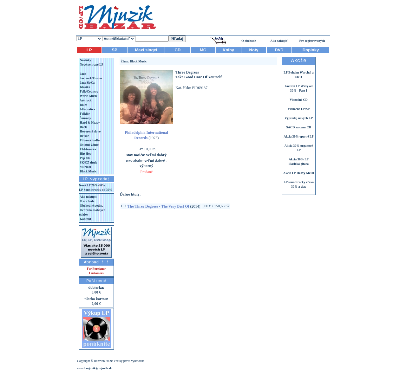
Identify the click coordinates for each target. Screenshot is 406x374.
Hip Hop (85, 153)
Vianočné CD (299, 99)
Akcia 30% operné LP (299, 136)
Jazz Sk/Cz (87, 82)
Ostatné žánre (89, 144)
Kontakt (85, 219)
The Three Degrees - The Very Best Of (158, 206)
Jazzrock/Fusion (90, 78)
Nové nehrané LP (91, 64)
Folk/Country (88, 91)
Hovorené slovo (90, 131)
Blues (83, 104)
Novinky (85, 60)
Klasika (84, 87)
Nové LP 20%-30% (92, 185)
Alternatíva (87, 109)
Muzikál (85, 167)
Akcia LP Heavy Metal (298, 173)
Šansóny (85, 118)
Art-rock (85, 100)
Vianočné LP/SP (299, 109)
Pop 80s (84, 158)
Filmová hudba (89, 140)
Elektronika (87, 149)
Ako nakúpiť (279, 40)
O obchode (248, 40)
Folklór (84, 113)
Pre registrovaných (312, 40)
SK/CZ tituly (88, 162)
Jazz (82, 73)
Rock (83, 127)
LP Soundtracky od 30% (95, 189)
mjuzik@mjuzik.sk (99, 368)
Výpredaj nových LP (299, 118)
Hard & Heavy (89, 122)
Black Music (88, 171)
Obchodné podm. (91, 205)
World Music (88, 96)
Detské (84, 136)
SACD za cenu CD (298, 127)
